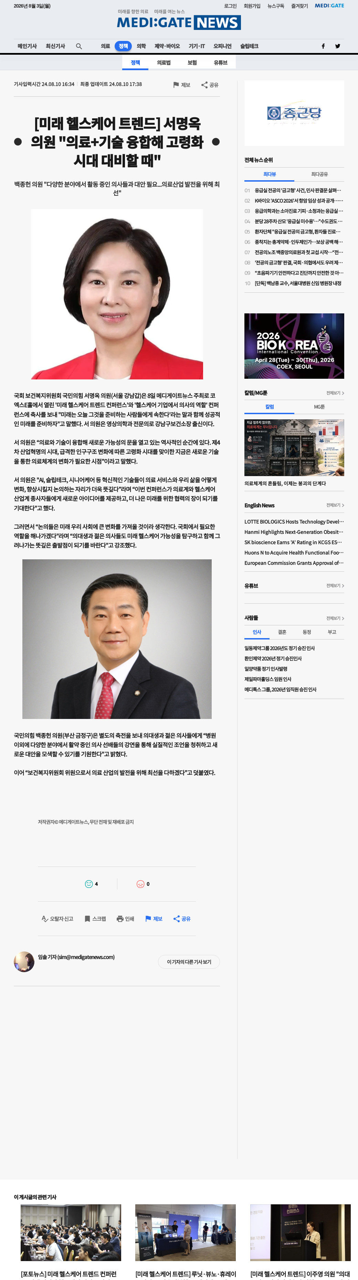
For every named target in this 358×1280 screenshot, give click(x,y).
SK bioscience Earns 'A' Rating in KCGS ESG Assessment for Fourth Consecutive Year (294, 542)
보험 (192, 62)
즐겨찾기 (299, 5)
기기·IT (196, 46)
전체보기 (333, 393)
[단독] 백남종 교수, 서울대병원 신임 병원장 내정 (298, 283)
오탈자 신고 (61, 918)
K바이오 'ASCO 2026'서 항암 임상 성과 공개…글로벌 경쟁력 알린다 (299, 200)
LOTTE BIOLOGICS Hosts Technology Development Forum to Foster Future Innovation (294, 521)
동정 (307, 631)
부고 (332, 631)
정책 (123, 46)
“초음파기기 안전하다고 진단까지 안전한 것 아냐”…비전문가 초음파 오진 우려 (299, 272)
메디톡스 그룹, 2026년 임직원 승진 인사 (280, 689)
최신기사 (55, 46)
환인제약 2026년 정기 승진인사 (273, 658)
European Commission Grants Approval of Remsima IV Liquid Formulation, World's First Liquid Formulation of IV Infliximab (294, 562)
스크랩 (99, 918)
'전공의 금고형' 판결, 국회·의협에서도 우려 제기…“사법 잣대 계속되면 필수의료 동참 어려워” (299, 262)
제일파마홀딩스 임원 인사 (267, 679)
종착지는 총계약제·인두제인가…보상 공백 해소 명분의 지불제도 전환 (299, 241)
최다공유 (319, 174)
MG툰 (319, 406)
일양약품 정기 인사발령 (265, 668)
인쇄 (129, 918)
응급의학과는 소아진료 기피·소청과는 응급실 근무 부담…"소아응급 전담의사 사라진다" (299, 210)
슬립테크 (249, 46)
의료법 (163, 62)
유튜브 (220, 62)
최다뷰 (269, 174)
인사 (257, 631)
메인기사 (27, 46)
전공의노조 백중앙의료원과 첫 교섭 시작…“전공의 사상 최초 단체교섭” (299, 252)
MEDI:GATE (329, 5)
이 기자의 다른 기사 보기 (189, 961)
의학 (141, 46)
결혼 (282, 631)
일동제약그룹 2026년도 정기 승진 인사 (279, 648)
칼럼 (269, 406)
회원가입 (252, 5)
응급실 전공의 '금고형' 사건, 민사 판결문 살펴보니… (299, 190)
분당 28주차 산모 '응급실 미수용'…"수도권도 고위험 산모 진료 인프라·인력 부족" (299, 221)
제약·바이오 (167, 46)
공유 (213, 84)
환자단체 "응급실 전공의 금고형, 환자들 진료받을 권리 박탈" (299, 231)
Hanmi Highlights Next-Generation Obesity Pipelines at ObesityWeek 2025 (294, 531)
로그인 (230, 5)
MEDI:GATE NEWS (179, 19)
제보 (185, 84)
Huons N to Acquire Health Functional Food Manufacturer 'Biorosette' (294, 552)
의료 (105, 46)
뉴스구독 (275, 5)
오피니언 (222, 46)
